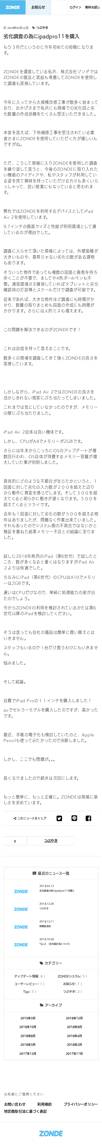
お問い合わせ (15, 1104)
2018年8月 (27, 1036)
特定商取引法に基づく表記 (25, 1111)
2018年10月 (27, 1027)
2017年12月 (27, 1053)
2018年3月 (27, 1044)
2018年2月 (74, 1044)
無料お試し (92, 7)
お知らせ (38, 7)
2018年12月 (74, 1018)
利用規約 (44, 1104)
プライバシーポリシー (81, 1104)
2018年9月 (74, 1027)
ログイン (75, 7)
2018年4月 (74, 1036)
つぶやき (42, 27)
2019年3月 (27, 1018)
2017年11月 (74, 1053)
